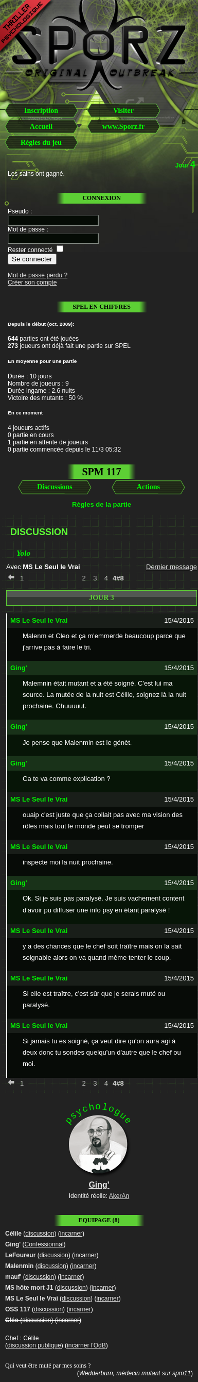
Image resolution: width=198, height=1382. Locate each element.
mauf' (13, 1276)
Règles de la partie (101, 504)
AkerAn (119, 1196)
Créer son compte (32, 282)
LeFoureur (20, 1255)
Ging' (13, 1244)
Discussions (54, 487)
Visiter (123, 110)
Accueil (41, 126)
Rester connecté (30, 250)
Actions (148, 487)
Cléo (12, 1320)
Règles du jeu (41, 142)
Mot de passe (26, 229)
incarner (71, 1233)
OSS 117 (17, 1309)
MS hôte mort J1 (29, 1287)
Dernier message (171, 567)
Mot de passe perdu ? (37, 275)
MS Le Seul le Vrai (31, 1298)
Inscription (41, 110)
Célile (13, 1233)
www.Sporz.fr (123, 126)
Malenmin (19, 1266)
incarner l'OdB (86, 1345)
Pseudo (18, 211)
